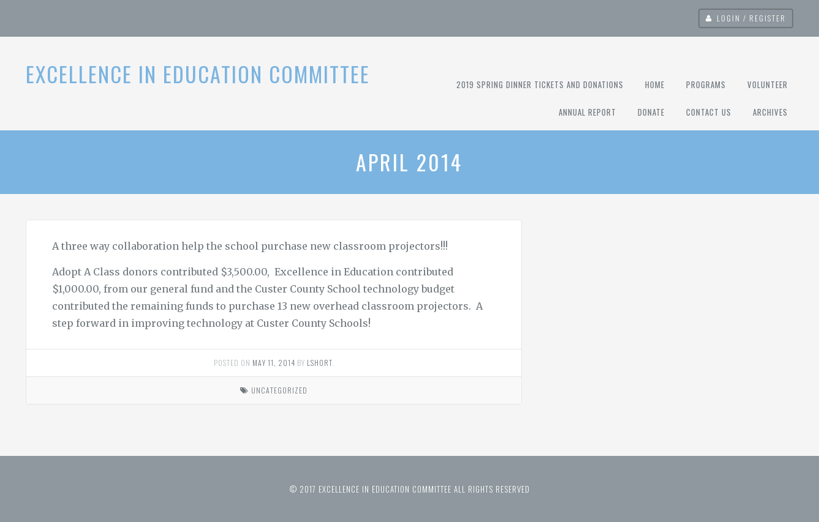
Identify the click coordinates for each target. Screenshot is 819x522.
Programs (706, 84)
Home (655, 84)
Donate (651, 112)
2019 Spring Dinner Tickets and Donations (540, 84)
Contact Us (708, 112)
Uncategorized (279, 390)
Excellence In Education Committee (198, 73)
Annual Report (587, 112)
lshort (319, 362)
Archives (770, 112)
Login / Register (751, 18)
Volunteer (767, 84)
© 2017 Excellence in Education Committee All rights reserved (410, 489)
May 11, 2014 (273, 362)
